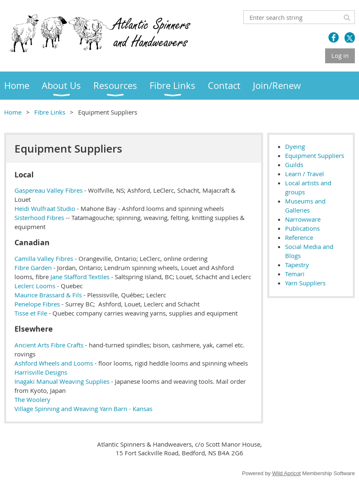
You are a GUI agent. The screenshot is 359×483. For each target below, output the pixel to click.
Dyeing (295, 146)
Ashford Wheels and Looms (53, 363)
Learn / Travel (304, 174)
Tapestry (297, 265)
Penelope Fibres (37, 304)
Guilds (294, 164)
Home (12, 112)
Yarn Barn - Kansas (126, 408)
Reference (299, 237)
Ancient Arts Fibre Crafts (48, 345)
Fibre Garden (33, 267)
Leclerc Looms (34, 286)
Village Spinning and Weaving (56, 408)
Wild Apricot (286, 473)
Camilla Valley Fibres (43, 258)
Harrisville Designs (40, 372)
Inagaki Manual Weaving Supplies (61, 381)
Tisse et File (30, 313)
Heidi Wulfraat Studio (44, 208)
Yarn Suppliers (305, 283)
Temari (294, 274)
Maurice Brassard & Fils (48, 295)
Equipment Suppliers (314, 155)
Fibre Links (49, 112)
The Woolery (32, 399)
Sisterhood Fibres (39, 217)
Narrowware (303, 219)
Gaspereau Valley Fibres (48, 190)
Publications (302, 228)
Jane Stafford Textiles (79, 277)
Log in (340, 55)
